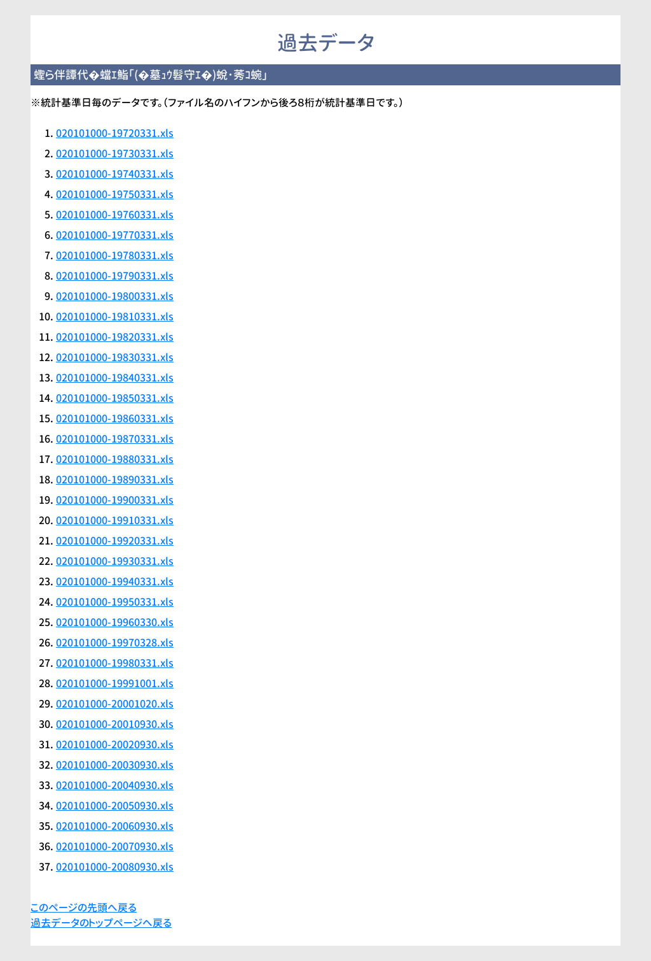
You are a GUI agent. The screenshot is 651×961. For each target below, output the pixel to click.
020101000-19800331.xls (115, 296)
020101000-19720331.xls (115, 133)
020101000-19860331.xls (115, 418)
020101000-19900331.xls (115, 500)
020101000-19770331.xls (115, 235)
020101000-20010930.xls (115, 724)
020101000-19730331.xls (115, 153)
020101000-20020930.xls (115, 744)
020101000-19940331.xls (115, 581)
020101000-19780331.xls (115, 255)
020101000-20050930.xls (115, 806)
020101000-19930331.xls (115, 561)
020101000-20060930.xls (115, 826)
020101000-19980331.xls (115, 663)
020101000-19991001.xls (115, 683)
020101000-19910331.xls (115, 520)
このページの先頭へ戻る (84, 907)
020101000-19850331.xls (115, 398)
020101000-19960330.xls (115, 622)
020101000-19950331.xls (115, 602)
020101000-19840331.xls (115, 378)
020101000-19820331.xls (115, 337)
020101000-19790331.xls (115, 276)
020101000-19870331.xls (115, 439)
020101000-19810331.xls (115, 317)
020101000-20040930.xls (115, 785)
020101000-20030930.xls (115, 765)
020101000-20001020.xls (115, 704)
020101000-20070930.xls (115, 846)
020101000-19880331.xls (115, 459)
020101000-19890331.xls (115, 480)
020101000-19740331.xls (115, 174)
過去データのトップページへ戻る (101, 923)
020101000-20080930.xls (115, 867)
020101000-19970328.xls (115, 643)
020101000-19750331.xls (115, 194)
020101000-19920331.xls (115, 541)
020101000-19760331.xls (115, 215)
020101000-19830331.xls (115, 357)
